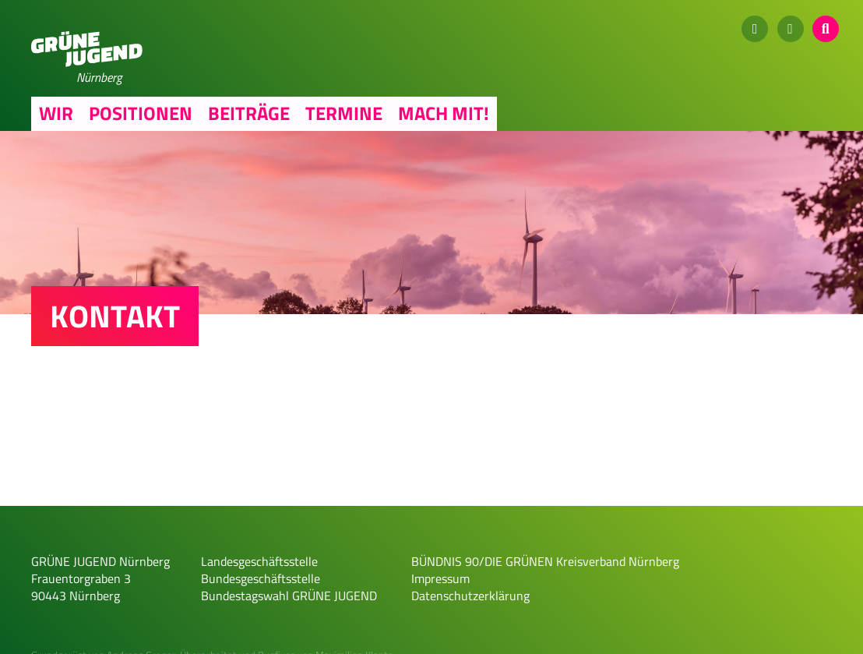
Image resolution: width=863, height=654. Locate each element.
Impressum (440, 578)
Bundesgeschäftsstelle (260, 578)
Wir (56, 113)
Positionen (140, 113)
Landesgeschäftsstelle (259, 561)
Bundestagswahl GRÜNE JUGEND (289, 595)
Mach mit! (443, 113)
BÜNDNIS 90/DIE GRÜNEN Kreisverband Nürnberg (545, 561)
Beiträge (249, 113)
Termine (343, 113)
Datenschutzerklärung (470, 595)
